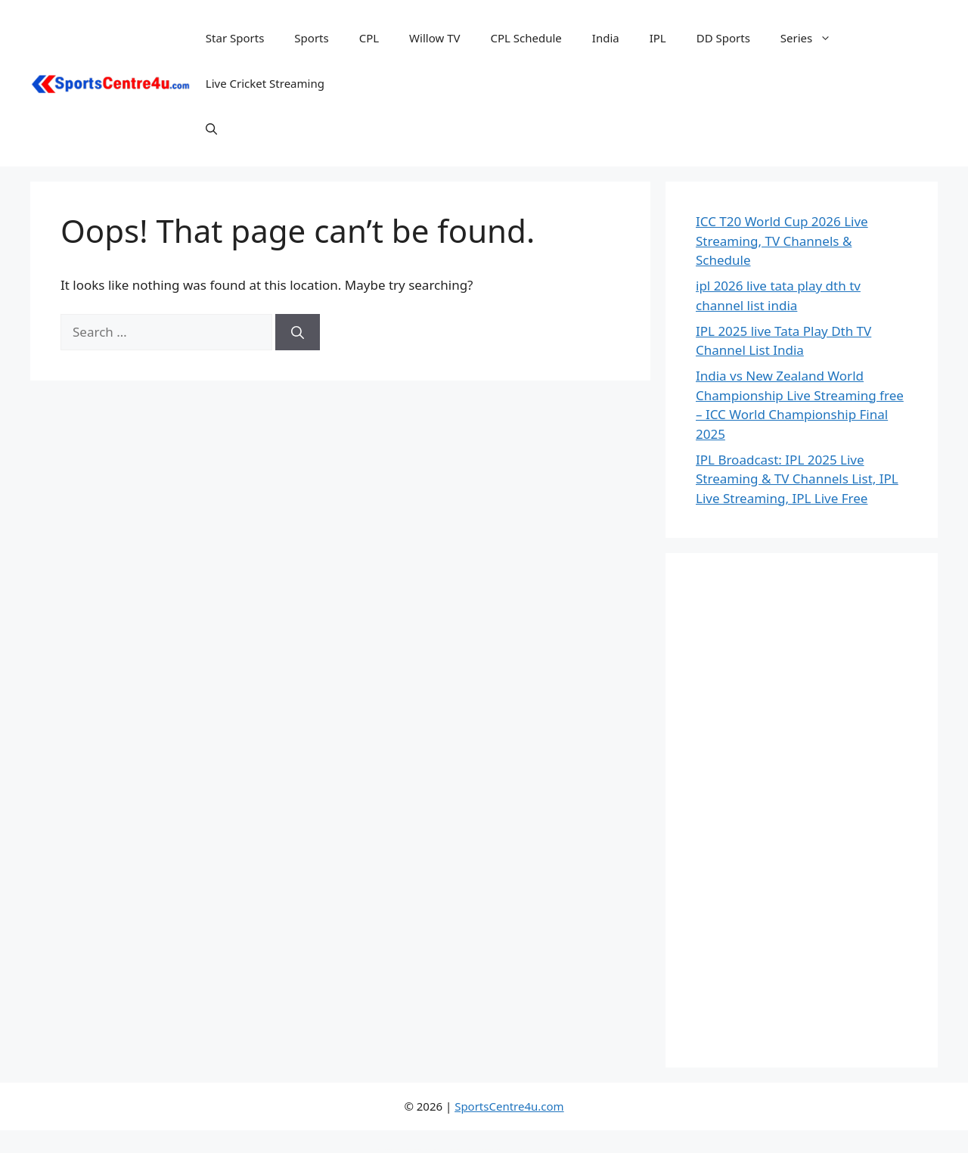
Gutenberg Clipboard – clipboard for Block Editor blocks (412, 1149)
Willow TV (434, 37)
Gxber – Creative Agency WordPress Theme (524, 1149)
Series (813, 38)
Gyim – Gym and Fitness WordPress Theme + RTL (544, 1149)
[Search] (297, 332)
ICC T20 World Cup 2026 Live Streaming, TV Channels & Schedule (782, 241)
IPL (658, 37)
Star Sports (235, 37)
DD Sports (723, 37)
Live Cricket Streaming (265, 83)
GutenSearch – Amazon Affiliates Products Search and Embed (436, 1149)
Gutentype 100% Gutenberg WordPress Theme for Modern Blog (461, 1149)
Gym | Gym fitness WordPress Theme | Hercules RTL (587, 1149)
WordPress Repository (375, 1149)
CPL (369, 37)
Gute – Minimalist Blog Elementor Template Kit (391, 1149)
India (605, 37)
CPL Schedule (525, 37)
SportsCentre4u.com (509, 1106)
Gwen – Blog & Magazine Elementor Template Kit (484, 1149)
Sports (311, 37)
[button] (211, 128)
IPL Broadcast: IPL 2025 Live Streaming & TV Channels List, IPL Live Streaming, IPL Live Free (797, 479)
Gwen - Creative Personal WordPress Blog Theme (504, 1149)
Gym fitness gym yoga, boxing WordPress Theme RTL (565, 1149)
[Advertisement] (802, 810)
